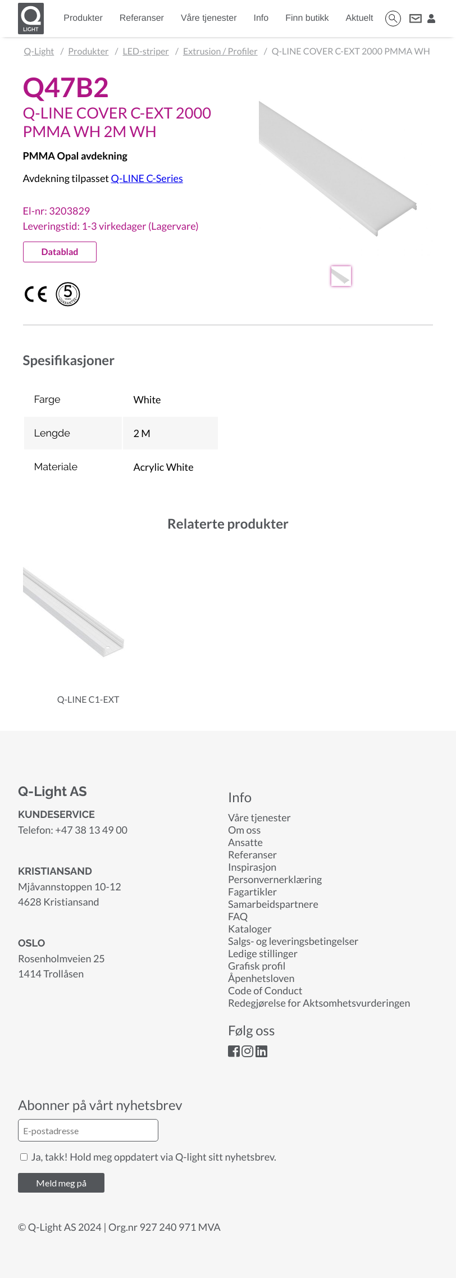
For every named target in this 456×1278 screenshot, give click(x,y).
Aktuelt (359, 18)
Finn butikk (307, 18)
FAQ (238, 916)
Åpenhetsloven (261, 978)
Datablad (60, 252)
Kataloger (250, 928)
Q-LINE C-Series (147, 178)
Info (261, 18)
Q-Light (39, 51)
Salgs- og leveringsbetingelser (293, 941)
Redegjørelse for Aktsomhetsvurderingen (319, 1003)
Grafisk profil (256, 965)
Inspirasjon (252, 867)
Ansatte (245, 842)
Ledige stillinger (263, 953)
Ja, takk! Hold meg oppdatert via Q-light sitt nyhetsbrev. (148, 1156)
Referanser (142, 18)
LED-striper (146, 51)
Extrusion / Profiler (220, 51)
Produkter (82, 18)
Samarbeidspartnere (273, 904)
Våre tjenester (209, 18)
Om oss (244, 830)
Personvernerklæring (275, 879)
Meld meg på (61, 1182)
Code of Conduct (265, 990)
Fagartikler (252, 891)
